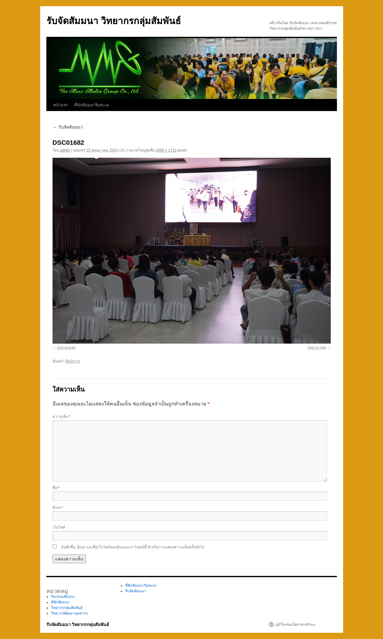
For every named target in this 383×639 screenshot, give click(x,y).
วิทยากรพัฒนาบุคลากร (69, 613)
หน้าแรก (60, 105)
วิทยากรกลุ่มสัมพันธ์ (67, 608)
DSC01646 (66, 348)
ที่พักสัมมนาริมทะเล (91, 105)
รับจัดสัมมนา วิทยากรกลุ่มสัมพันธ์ (113, 21)
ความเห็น (61, 416)
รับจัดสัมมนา (68, 127)
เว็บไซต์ (59, 527)
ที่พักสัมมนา (60, 602)
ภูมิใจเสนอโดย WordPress (295, 624)
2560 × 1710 (166, 150)
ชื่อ (56, 488)
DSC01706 (317, 348)
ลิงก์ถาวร (73, 361)
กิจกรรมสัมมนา (63, 596)
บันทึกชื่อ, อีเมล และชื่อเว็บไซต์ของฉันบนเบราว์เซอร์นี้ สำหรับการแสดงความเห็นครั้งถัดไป (132, 547)
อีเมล (58, 507)
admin (65, 150)
